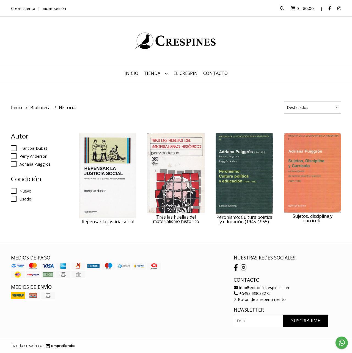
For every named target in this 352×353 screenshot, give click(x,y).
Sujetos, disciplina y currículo (312, 218)
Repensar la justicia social (108, 222)
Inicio (131, 73)
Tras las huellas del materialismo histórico (176, 219)
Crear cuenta (23, 8)
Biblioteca (41, 108)
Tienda (156, 73)
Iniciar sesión (54, 8)
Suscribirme (305, 321)
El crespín (186, 73)
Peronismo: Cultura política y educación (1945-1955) (244, 219)
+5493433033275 (252, 293)
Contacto (215, 73)
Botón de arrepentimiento (260, 299)
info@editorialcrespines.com (262, 287)
